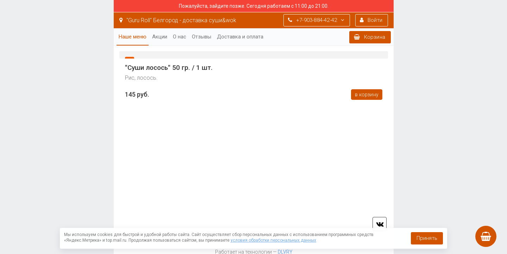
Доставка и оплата (240, 37)
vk (380, 224)
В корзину (366, 94)
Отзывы (201, 37)
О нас (179, 37)
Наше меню (132, 37)
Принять (427, 238)
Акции (159, 37)
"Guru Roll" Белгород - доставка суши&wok (177, 20)
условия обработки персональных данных (273, 240)
